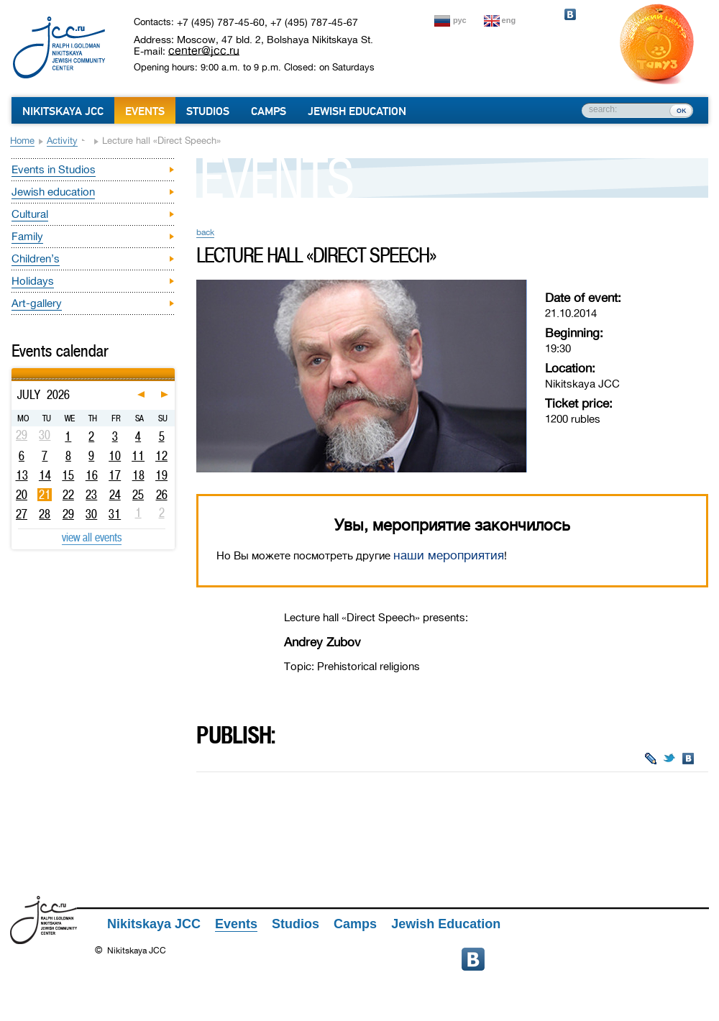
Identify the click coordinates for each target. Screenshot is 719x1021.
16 (92, 475)
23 (91, 494)
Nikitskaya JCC (63, 111)
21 (45, 494)
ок (681, 110)
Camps (268, 111)
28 (44, 514)
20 (21, 494)
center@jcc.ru (203, 50)
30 (91, 514)
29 (68, 514)
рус (460, 20)
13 (22, 475)
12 (161, 455)
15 (68, 475)
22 (68, 494)
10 (115, 455)
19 (161, 475)
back (205, 232)
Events (145, 111)
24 (115, 494)
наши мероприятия (448, 555)
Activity (62, 140)
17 (115, 475)
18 (138, 475)
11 (138, 455)
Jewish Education (357, 111)
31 (115, 514)
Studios (207, 111)
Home (22, 140)
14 (45, 475)
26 (162, 494)
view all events (92, 537)
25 (138, 494)
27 (21, 514)
